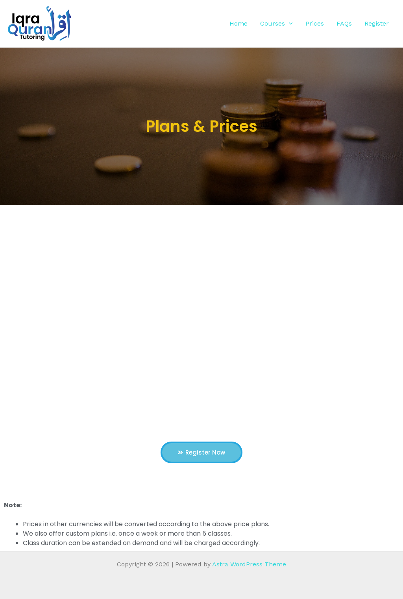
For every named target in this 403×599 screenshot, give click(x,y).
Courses (276, 23)
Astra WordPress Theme (249, 564)
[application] (289, 23)
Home (238, 23)
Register (376, 23)
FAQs (344, 23)
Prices (314, 23)
